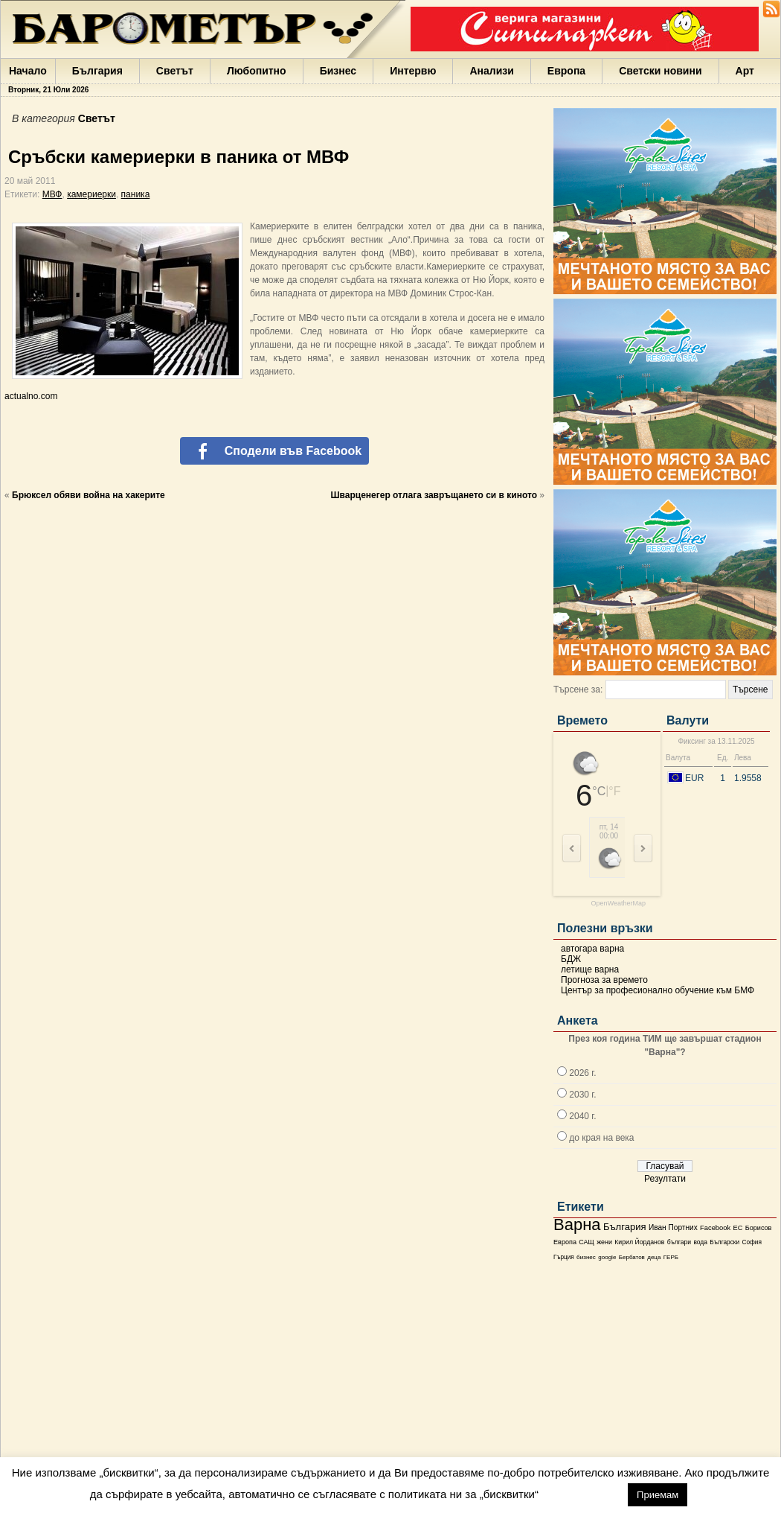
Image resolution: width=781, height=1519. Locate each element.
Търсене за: (577, 689)
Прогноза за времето (604, 980)
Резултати (665, 1179)
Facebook (715, 1228)
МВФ (52, 194)
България (97, 71)
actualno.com (30, 396)
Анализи (491, 71)
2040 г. (582, 1116)
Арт (745, 71)
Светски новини (660, 71)
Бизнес (338, 71)
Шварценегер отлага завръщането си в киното (434, 495)
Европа (566, 71)
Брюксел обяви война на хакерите (88, 495)
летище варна (590, 969)
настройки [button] (582, 1494)
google (607, 1257)
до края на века (601, 1138)
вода (700, 1242)
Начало (28, 71)
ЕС (737, 1228)
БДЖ (571, 959)
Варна (577, 1224)
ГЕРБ (670, 1257)
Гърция (563, 1257)
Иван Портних (673, 1227)
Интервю (413, 71)
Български (724, 1242)
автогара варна (592, 948)
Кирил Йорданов (639, 1242)
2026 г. (582, 1073)
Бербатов (632, 1257)
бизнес (586, 1257)
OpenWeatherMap (618, 903)
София (751, 1242)
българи (679, 1242)
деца (654, 1257)
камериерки (91, 194)
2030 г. (582, 1094)
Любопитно (256, 71)
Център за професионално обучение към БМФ (657, 990)
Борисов (758, 1228)
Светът (174, 71)
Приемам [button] (657, 1494)
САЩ (586, 1242)
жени (604, 1242)
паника (135, 194)
